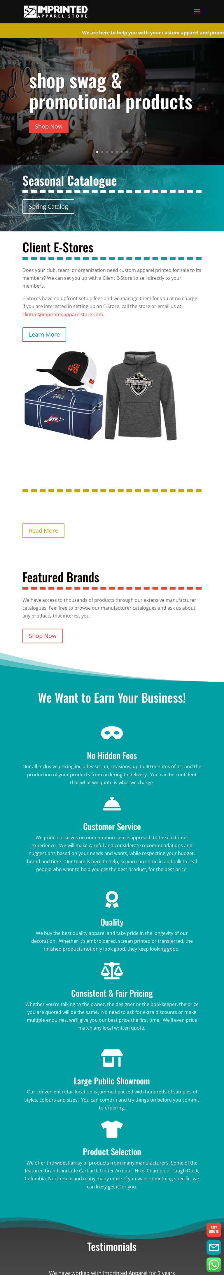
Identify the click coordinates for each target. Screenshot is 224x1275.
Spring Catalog (48, 206)
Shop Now (49, 126)
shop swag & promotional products (110, 90)
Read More (43, 530)
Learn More (44, 334)
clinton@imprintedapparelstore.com (62, 314)
